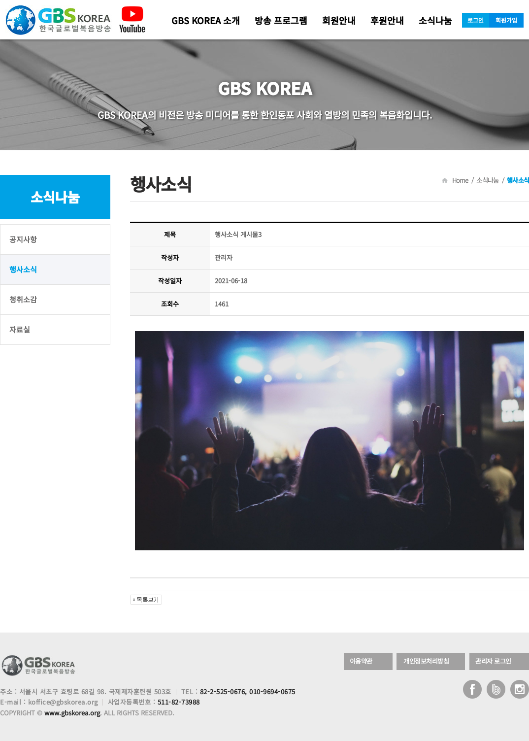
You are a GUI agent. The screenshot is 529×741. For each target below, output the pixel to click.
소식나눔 (435, 20)
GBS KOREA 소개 (205, 20)
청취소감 (23, 299)
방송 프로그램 (281, 20)
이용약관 (361, 661)
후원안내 (387, 20)
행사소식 (23, 269)
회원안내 (339, 20)
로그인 (475, 20)
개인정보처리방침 (426, 661)
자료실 (19, 329)
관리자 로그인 (493, 661)
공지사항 (23, 239)
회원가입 (506, 20)
